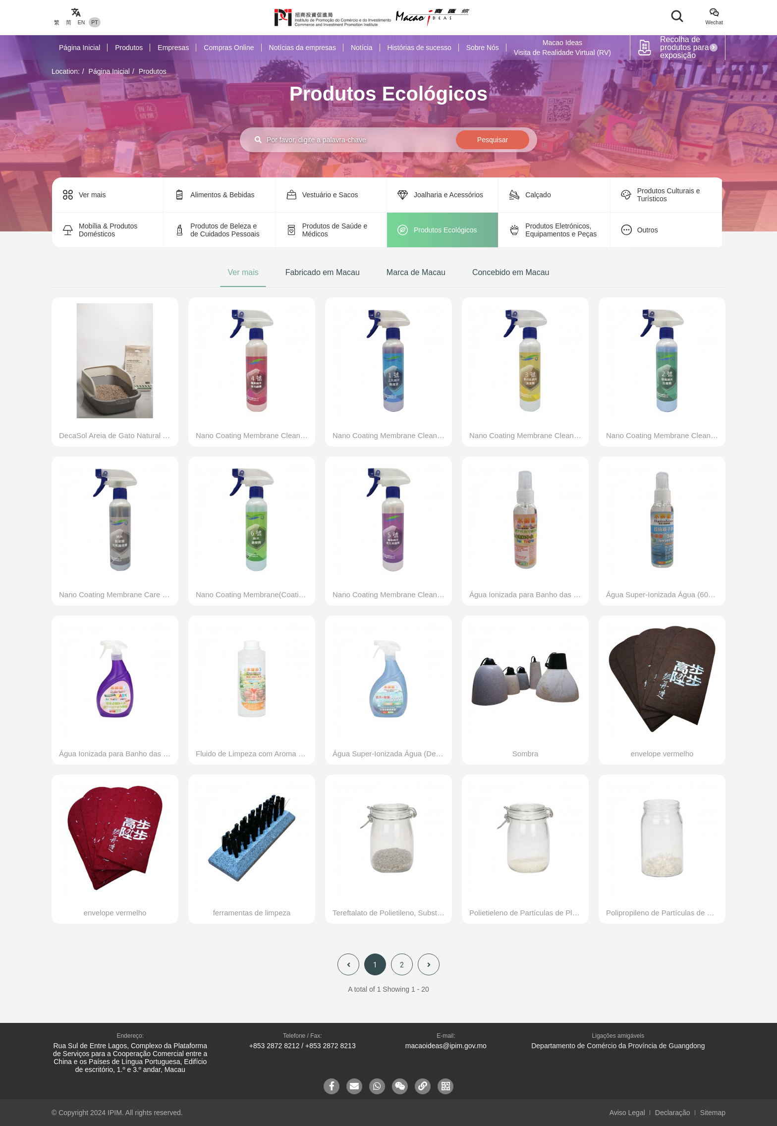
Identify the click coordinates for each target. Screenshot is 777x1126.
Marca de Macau (416, 272)
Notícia (362, 48)
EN (81, 22)
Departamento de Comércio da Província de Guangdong (618, 1046)
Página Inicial (79, 48)
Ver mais (242, 272)
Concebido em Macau (511, 272)
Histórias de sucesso (419, 48)
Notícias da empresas (302, 48)
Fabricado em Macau (322, 272)
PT (94, 22)
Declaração (672, 1113)
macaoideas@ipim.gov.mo (446, 1046)
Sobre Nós (482, 48)
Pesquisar (492, 140)
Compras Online (229, 48)
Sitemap (712, 1113)
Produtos (129, 48)
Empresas (173, 48)
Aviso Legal (627, 1113)
